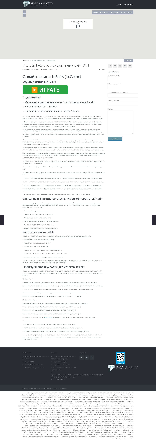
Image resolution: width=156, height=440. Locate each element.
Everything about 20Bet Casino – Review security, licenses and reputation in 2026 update (99, 401)
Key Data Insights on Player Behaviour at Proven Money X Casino (81, 419)
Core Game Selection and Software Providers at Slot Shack (74, 399)
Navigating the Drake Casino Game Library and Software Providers (54, 423)
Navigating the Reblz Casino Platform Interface (89, 423)
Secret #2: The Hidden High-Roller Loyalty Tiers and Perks (104, 430)
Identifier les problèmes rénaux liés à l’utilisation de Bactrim (57, 412)
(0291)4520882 (29, 362)
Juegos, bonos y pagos (60, 362)
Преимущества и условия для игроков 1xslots (52, 111)
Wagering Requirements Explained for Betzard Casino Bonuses (40, 437)
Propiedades (128, 4)
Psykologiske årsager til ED (84, 428)
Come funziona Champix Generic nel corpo (91, 397)
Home (118, 4)
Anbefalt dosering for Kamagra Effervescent (33, 395)
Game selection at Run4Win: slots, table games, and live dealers (91, 406)
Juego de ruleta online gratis (61, 365)
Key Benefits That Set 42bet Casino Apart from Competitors (95, 417)
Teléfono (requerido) (120, 85)
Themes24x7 (63, 388)
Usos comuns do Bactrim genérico (123, 434)
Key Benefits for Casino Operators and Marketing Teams (99, 415)
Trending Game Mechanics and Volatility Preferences (60, 434)
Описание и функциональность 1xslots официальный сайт (60, 102)
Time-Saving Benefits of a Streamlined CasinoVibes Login (102, 432)
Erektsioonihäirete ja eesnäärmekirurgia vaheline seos (56, 401)
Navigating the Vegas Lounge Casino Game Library (119, 423)
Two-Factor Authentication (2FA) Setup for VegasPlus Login (94, 434)
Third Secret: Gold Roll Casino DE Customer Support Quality (66, 432)
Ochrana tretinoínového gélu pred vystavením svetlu (77, 426)
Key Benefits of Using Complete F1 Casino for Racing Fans (60, 417)
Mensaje (120, 121)
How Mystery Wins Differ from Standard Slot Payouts (59, 410)
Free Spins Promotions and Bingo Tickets (91, 404)
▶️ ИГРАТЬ (45, 89)
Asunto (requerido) (120, 102)
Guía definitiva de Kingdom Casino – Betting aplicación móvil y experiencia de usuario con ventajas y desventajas (90, 408)
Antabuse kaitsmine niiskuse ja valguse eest (61, 395)
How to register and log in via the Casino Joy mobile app (92, 410)
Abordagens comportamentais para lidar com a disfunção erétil (46, 393)
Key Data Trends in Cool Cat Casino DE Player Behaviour (117, 419)
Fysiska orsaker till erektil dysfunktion (116, 404)
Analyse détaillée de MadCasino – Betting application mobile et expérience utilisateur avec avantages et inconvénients (100, 393)
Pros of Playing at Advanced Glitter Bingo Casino (60, 428)
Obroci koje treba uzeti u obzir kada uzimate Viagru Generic (42, 426)
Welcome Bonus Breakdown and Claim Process (112, 437)
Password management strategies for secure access (109, 426)
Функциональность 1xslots (41, 106)
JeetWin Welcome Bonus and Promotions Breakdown (65, 415)
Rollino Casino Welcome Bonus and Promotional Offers (69, 430)
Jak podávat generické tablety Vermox (36, 415)
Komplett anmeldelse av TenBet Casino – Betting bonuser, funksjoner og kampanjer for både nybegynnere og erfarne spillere (84, 421)
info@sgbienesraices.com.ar (34, 365)
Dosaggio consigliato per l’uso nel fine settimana (107, 399)
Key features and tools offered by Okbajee (34, 421)
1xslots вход (48, 317)
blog (29, 61)
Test (45, 432)
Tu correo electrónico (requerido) (120, 93)
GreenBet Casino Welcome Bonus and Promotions (42, 408)
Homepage (38, 410)
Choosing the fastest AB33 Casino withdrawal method (61, 397)
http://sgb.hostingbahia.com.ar (34, 368)
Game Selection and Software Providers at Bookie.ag (55, 406)
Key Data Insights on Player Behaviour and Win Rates (45, 419)
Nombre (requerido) (120, 77)
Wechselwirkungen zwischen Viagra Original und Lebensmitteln (79, 437)
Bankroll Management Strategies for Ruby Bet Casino (91, 395)
